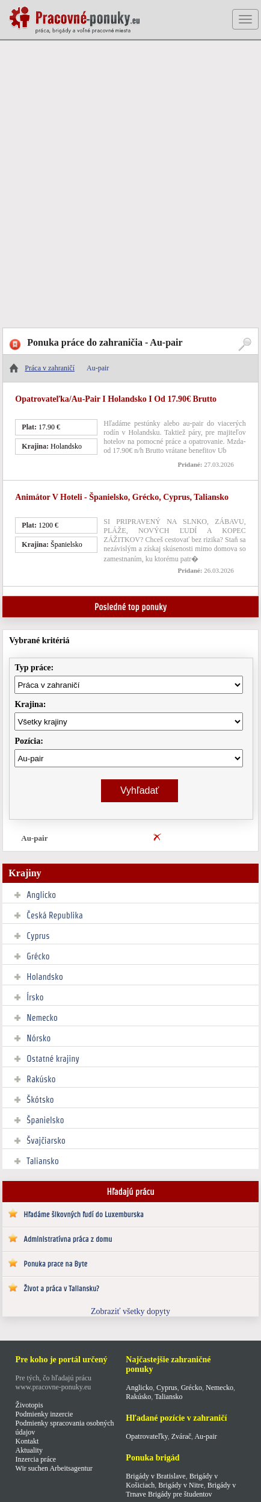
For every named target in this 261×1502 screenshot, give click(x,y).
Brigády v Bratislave (155, 1476)
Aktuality (29, 1450)
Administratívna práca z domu (67, 1239)
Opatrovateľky (146, 1436)
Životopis (29, 1405)
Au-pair (34, 838)
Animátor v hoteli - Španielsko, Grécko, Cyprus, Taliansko (122, 497)
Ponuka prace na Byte (55, 1264)
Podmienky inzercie (44, 1414)
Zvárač (181, 1436)
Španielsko (45, 1120)
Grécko (37, 956)
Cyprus (37, 936)
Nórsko (38, 1038)
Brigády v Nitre (180, 1485)
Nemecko (42, 1018)
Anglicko (41, 895)
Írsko (34, 997)
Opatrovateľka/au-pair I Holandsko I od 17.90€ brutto (115, 399)
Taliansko (42, 1161)
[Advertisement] (130, 185)
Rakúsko (40, 1079)
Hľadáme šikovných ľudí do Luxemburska (83, 1214)
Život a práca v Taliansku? (61, 1288)
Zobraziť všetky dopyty (130, 1311)
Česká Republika (54, 915)
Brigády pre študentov (180, 1494)
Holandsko (44, 977)
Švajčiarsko (46, 1140)
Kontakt (27, 1441)
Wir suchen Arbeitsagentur (54, 1468)
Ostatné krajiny (52, 1059)
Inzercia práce (36, 1459)
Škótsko (40, 1100)
